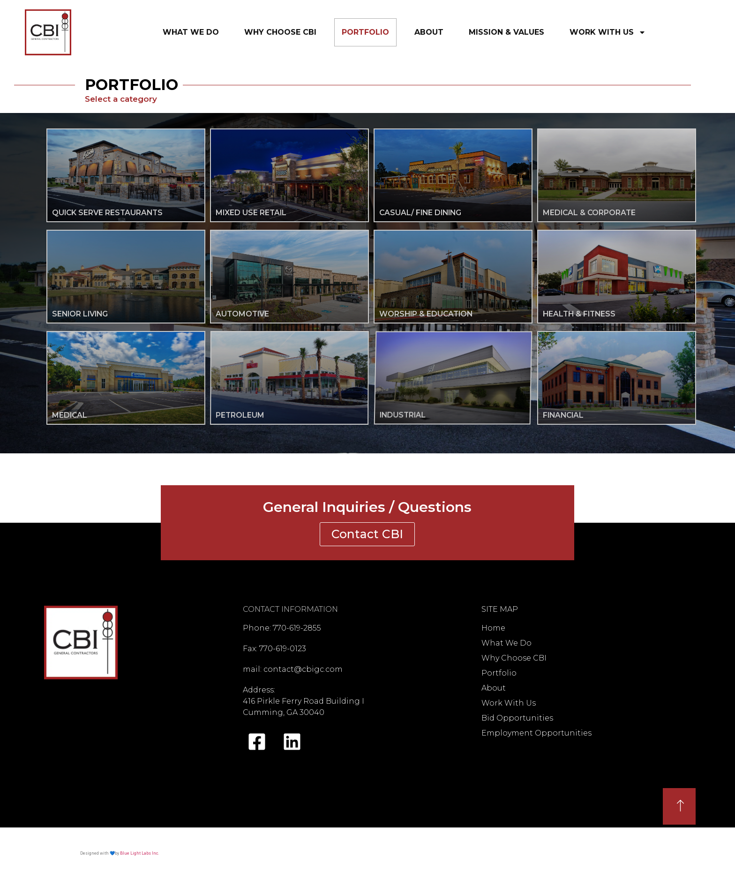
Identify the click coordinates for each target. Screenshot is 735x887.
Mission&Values (506, 30)
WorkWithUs (608, 32)
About (428, 32)
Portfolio (365, 32)
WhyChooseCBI (280, 30)
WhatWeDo (191, 30)
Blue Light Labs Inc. (139, 853)
